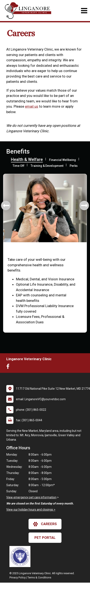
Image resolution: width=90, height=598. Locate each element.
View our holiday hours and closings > (30, 509)
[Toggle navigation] (84, 10)
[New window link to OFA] (21, 556)
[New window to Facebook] (9, 367)
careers (45, 524)
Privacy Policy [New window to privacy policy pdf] (17, 577)
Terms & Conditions (39, 577)
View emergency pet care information (31, 497)
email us (31, 106)
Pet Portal (45, 537)
